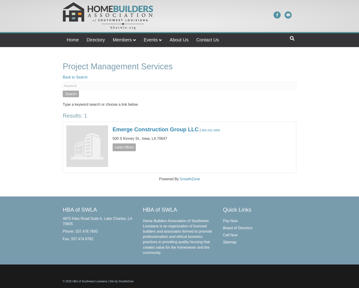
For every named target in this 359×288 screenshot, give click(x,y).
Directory (96, 39)
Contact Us (207, 39)
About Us (179, 39)
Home (73, 39)
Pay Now (230, 221)
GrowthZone (190, 179)
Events (151, 39)
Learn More (124, 147)
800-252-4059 (211, 130)
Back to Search (75, 77)
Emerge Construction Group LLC (156, 129)
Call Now (230, 235)
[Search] (292, 38)
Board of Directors (238, 228)
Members (122, 39)
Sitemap (230, 242)
